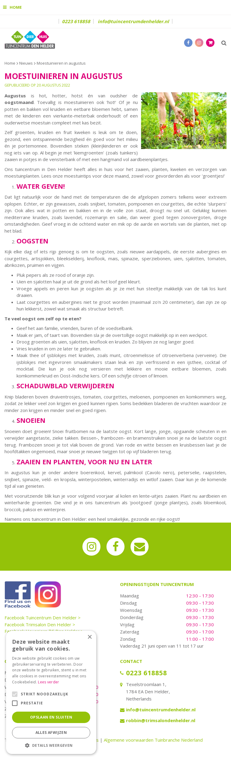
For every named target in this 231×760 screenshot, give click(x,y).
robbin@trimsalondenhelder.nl (160, 720)
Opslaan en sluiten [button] (51, 717)
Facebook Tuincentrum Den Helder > (43, 618)
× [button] (89, 637)
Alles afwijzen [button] (51, 732)
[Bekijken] (210, 42)
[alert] (51, 692)
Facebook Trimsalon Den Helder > (40, 624)
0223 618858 (76, 21)
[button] (51, 745)
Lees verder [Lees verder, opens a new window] (48, 682)
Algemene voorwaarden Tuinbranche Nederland (153, 740)
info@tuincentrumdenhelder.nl (133, 21)
